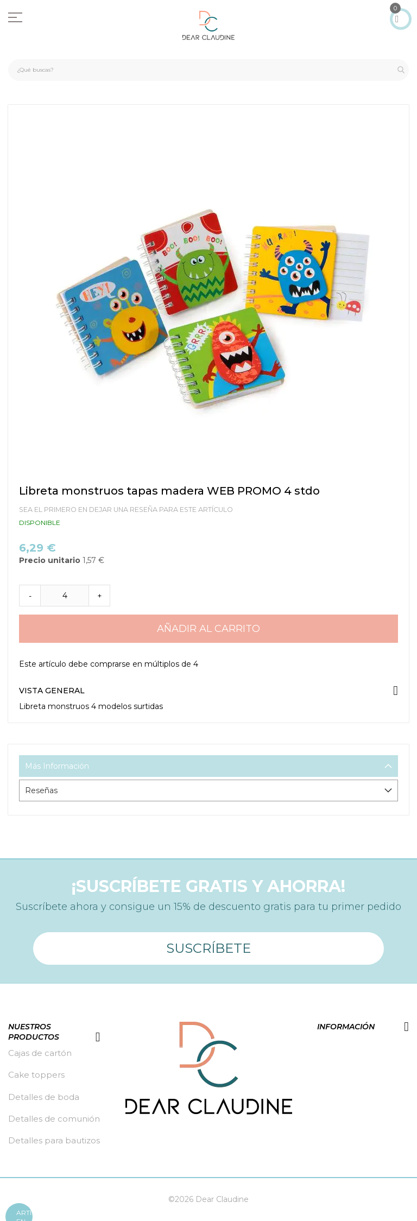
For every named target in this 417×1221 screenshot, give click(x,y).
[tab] (208, 766)
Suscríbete (208, 948)
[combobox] (208, 70)
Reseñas (41, 790)
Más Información (57, 766)
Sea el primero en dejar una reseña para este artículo (126, 509)
